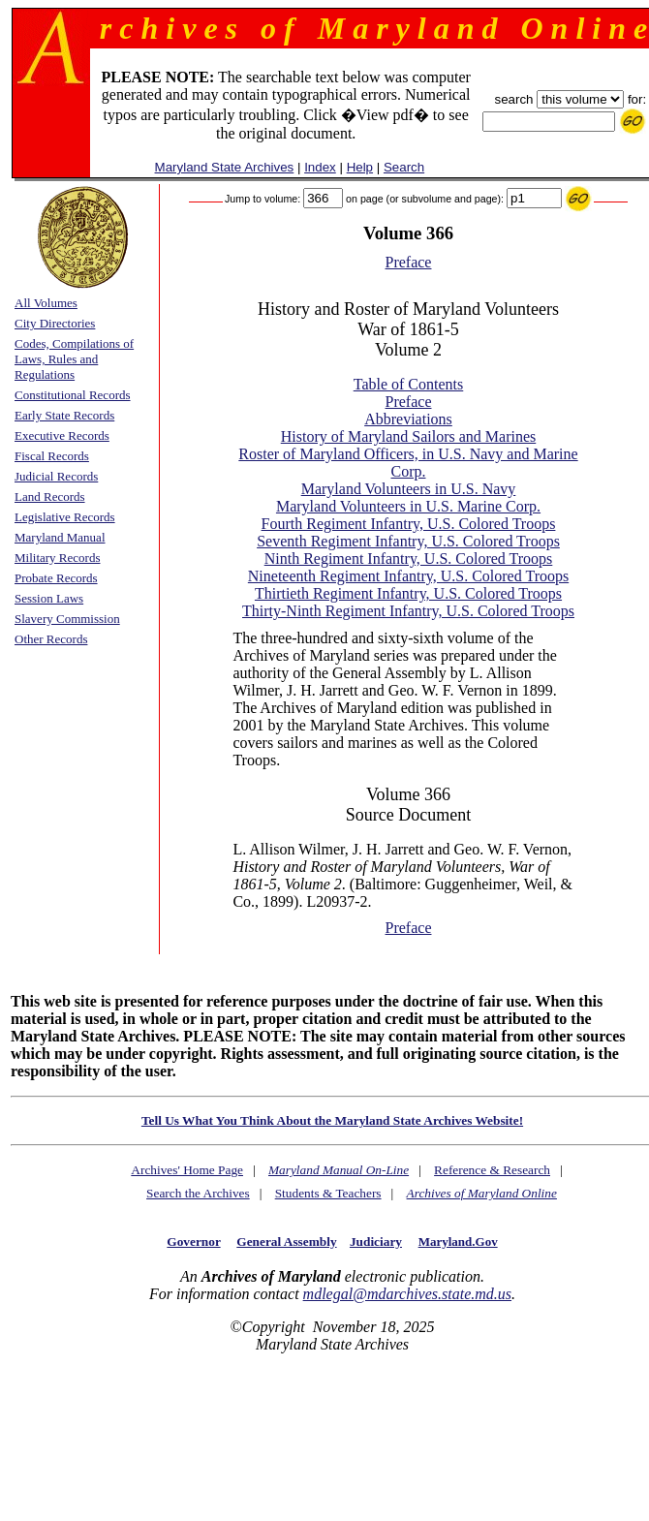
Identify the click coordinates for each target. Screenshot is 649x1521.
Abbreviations (408, 419)
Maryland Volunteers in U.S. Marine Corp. (408, 506)
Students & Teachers (328, 1193)
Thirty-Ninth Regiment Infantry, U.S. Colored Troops (408, 611)
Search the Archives (198, 1193)
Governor (193, 1241)
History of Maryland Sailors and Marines (409, 436)
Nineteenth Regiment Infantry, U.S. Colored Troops (408, 576)
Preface (409, 262)
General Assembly (286, 1241)
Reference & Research (492, 1170)
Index (320, 167)
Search (404, 167)
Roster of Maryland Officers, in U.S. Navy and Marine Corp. (407, 463)
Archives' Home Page (187, 1170)
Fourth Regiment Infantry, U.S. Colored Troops (409, 523)
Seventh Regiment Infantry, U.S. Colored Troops (408, 541)
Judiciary (376, 1241)
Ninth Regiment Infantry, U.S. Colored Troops (408, 558)
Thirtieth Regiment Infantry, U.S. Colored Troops (408, 593)
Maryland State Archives (224, 167)
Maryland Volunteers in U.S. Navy (408, 489)
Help (360, 167)
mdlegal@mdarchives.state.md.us (407, 1294)
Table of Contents (409, 384)
